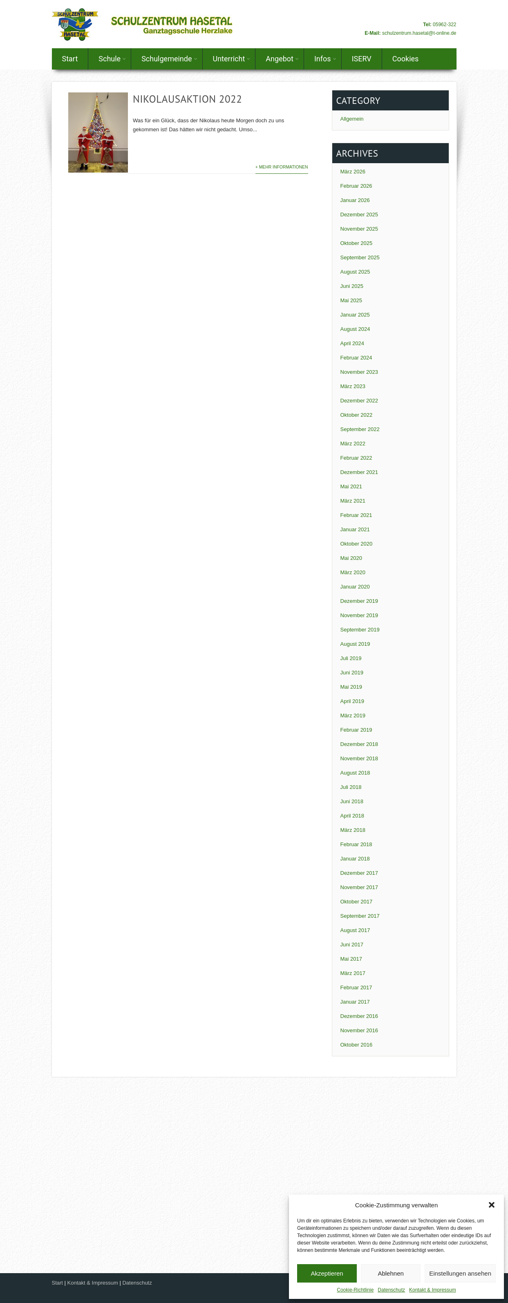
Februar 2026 (356, 186)
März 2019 (352, 715)
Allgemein (352, 119)
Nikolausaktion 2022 (187, 99)
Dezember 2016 (359, 1016)
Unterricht (232, 58)
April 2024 (352, 343)
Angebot (282, 58)
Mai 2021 (351, 486)
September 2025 (360, 257)
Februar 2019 (356, 730)
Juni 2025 (351, 286)
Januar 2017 (355, 1002)
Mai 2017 (351, 959)
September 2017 (360, 916)
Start (70, 58)
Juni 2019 (351, 672)
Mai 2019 (351, 687)
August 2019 (355, 644)
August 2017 (355, 930)
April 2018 (352, 816)
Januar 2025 (355, 315)
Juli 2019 (351, 658)
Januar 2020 (355, 587)
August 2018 (355, 773)
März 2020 (352, 572)
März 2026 (352, 171)
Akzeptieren (327, 1273)
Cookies (405, 58)
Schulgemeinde (169, 58)
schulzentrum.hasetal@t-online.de (419, 33)
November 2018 (359, 758)
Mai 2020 (351, 558)
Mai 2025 (351, 300)
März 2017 (352, 973)
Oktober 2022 (356, 415)
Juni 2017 (351, 944)
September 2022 (360, 429)
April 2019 (352, 701)
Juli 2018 (351, 787)
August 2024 (355, 329)
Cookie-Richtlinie (355, 1290)
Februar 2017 (356, 987)
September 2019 (360, 630)
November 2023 (359, 372)
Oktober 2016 (356, 1045)
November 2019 (359, 615)
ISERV (361, 58)
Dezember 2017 (359, 873)
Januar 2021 (355, 529)
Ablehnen (390, 1273)
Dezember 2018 (359, 744)
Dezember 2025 (359, 214)
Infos (325, 58)
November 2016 (359, 1030)
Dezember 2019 (359, 601)
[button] (492, 1205)
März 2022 (352, 443)
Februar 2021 (356, 515)
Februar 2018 (356, 844)
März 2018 (352, 830)
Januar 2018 (355, 859)
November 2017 (359, 887)
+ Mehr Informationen (281, 167)
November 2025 (359, 229)
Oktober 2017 (356, 902)
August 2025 (355, 272)
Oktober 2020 (356, 544)
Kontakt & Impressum (432, 1290)
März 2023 (352, 386)
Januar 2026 (355, 200)
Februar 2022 (356, 458)
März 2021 (352, 501)
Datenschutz (391, 1290)
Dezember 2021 (359, 472)
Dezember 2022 (359, 401)
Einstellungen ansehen (460, 1273)
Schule (112, 58)
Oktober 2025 (356, 243)
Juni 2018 (351, 801)
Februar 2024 (356, 358)
